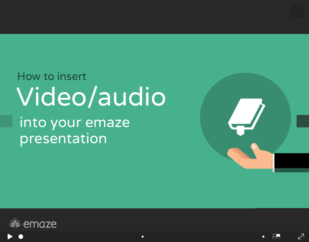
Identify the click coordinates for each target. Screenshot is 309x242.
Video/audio (94, 97)
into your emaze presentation (74, 131)
